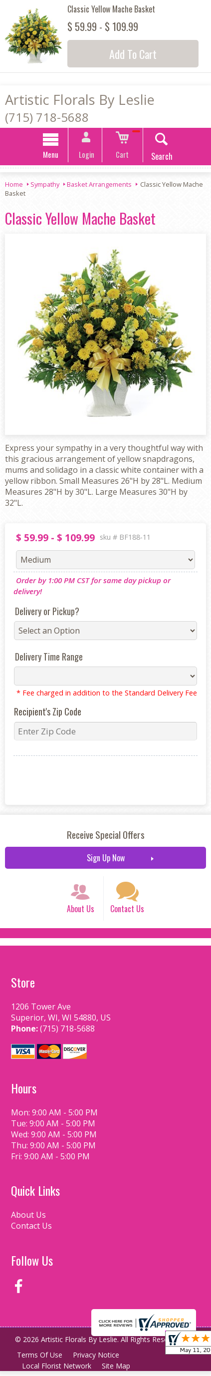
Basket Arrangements (99, 185)
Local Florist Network (57, 1371)
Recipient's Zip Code (46, 712)
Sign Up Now (106, 859)
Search (158, 158)
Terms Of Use (40, 1360)
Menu (54, 155)
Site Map (118, 1371)
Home (14, 185)
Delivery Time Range (47, 658)
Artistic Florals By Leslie (80, 99)
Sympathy (44, 185)
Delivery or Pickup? (45, 612)
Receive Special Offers (106, 836)
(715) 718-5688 (47, 117)
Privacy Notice (98, 1360)
